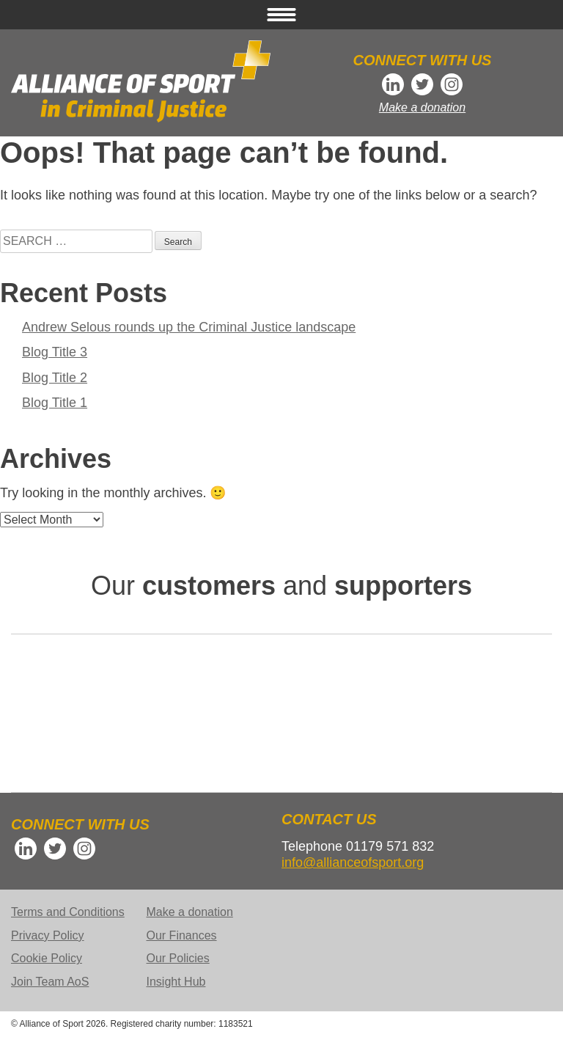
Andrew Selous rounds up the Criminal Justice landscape (189, 327)
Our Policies (178, 958)
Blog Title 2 (54, 377)
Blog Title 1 (54, 402)
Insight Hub (176, 981)
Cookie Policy (46, 958)
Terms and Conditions (68, 912)
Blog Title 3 (54, 352)
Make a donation (422, 107)
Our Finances (182, 935)
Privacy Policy (47, 935)
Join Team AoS (50, 981)
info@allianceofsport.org (353, 862)
